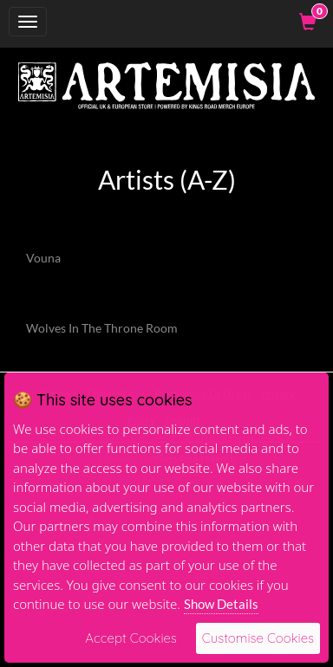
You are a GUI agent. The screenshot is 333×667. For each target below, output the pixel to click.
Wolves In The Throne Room (102, 328)
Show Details (221, 604)
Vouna (43, 257)
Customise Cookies (258, 638)
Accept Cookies (130, 638)
